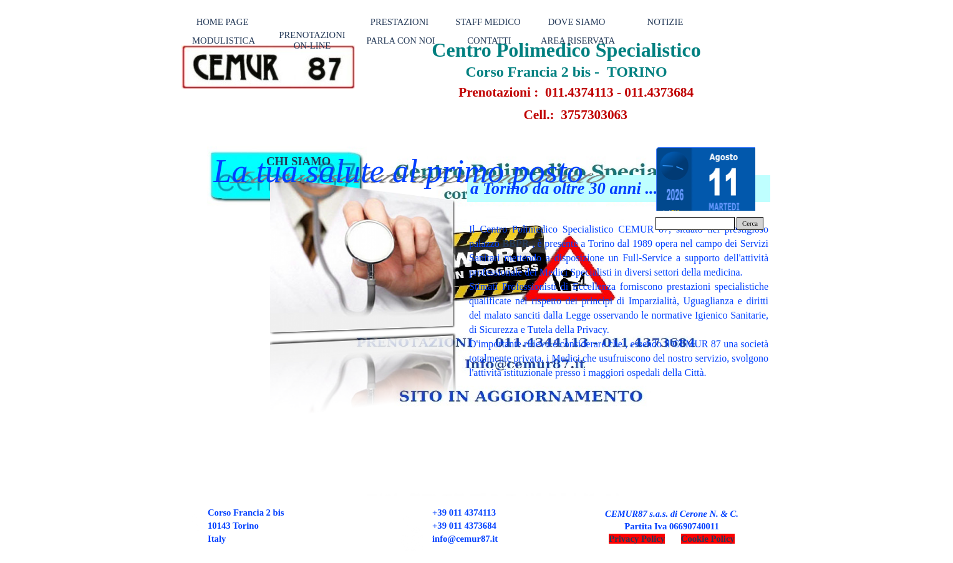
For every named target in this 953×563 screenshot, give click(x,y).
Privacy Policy (637, 539)
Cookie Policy (708, 539)
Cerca (750, 223)
